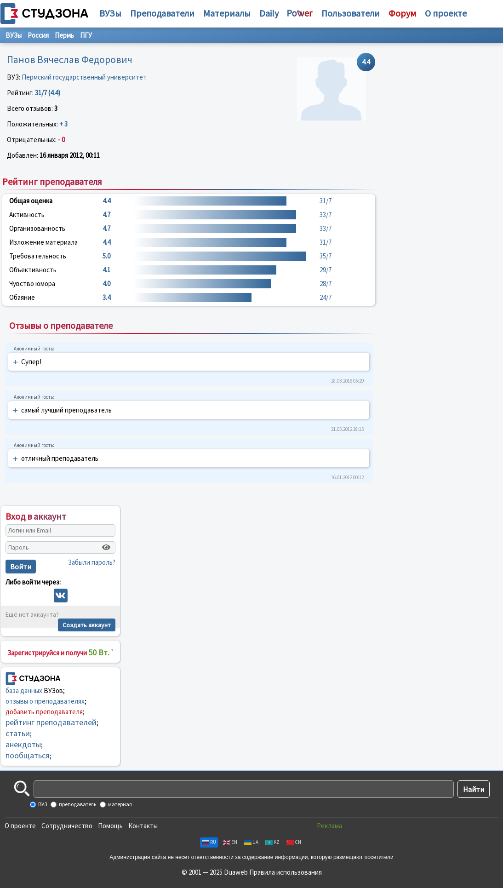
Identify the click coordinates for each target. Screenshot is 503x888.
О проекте (20, 825)
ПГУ (86, 35)
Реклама (329, 825)
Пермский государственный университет (84, 77)
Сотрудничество (66, 825)
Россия (38, 35)
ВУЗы (110, 13)
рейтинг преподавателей (51, 722)
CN (293, 842)
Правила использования (285, 872)
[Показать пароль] (106, 547)
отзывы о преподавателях (45, 701)
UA (251, 842)
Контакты (143, 825)
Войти (20, 566)
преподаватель (77, 804)
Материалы (227, 13)
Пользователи (350, 13)
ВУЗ (42, 804)
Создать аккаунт (87, 625)
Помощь (110, 825)
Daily (269, 13)
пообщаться (28, 755)
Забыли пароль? (91, 562)
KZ (272, 842)
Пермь (64, 35)
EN (230, 842)
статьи (18, 733)
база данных (24, 690)
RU (209, 842)
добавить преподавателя (44, 711)
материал (119, 804)
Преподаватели (162, 13)
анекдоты (23, 744)
